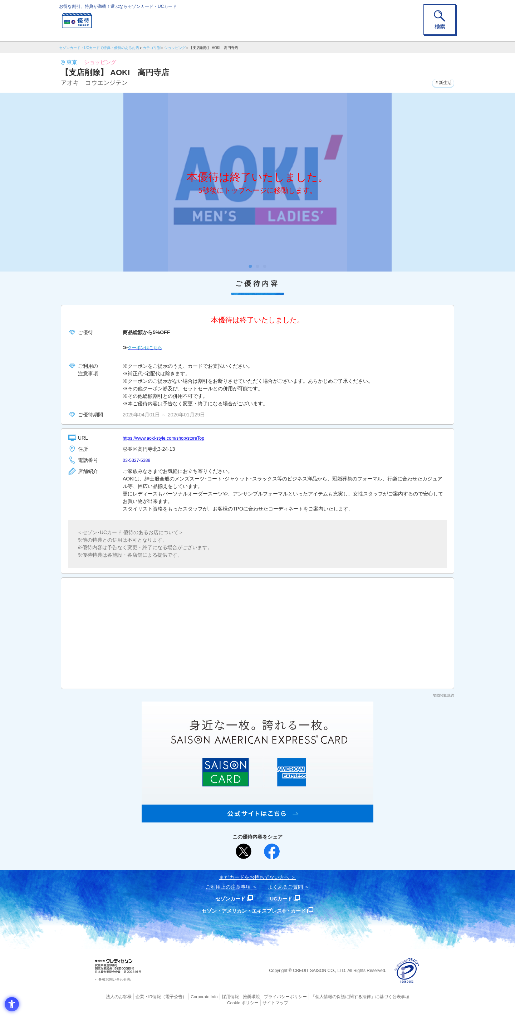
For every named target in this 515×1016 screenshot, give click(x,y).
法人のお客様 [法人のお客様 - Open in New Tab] (112, 996)
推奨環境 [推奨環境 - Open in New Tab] (236, 996)
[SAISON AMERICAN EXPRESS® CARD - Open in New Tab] (257, 818)
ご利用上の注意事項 (228, 887)
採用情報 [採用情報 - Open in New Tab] (216, 996)
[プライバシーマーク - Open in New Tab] (406, 970)
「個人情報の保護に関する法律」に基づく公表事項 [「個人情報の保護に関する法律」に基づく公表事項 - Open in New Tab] (336, 996)
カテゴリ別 (152, 48)
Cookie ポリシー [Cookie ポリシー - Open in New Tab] (400, 996)
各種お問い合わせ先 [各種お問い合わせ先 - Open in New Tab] (114, 979)
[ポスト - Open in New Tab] (243, 851)
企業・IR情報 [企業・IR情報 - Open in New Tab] (140, 996)
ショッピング (175, 48)
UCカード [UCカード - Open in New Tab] (283, 898)
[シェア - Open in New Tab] (272, 851)
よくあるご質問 (285, 887)
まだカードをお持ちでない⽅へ (254, 877)
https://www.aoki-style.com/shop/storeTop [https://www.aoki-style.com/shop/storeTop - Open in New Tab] (169, 438)
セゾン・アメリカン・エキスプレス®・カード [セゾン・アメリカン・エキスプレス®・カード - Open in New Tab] (254, 911)
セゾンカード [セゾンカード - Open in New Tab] (228, 898)
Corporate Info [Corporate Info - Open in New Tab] (191, 996)
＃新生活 (441, 82)
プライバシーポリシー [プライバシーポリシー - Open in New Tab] (267, 996)
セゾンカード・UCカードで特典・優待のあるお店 (99, 48)
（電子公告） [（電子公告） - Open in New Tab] (163, 996)
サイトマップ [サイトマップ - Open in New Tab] (258, 1002)
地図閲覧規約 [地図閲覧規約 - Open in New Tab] (443, 695)
